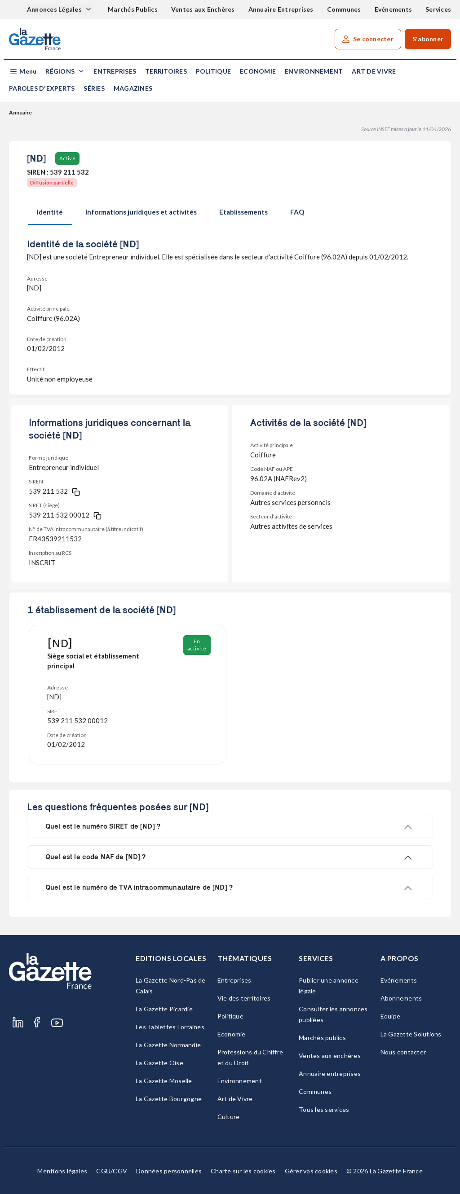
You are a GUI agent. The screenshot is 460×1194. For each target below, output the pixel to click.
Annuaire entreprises (330, 1073)
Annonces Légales (55, 9)
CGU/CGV (111, 1171)
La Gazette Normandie (168, 1045)
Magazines (133, 88)
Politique (213, 71)
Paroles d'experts (42, 88)
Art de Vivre (374, 71)
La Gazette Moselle (164, 1080)
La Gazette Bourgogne (169, 1098)
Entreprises (114, 71)
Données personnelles (169, 1171)
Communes (344, 9)
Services (438, 9)
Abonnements (401, 998)
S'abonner (427, 39)
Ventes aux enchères (330, 1055)
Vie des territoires (244, 998)
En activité (197, 644)
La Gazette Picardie (164, 1009)
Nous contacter (403, 1052)
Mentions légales (62, 1171)
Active (67, 158)
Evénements (393, 9)
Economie (258, 71)
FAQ (297, 212)
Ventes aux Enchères (203, 9)
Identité (50, 212)
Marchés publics (322, 1037)
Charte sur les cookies (243, 1171)
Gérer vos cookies (311, 1171)
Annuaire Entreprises (281, 9)
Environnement (314, 71)
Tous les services (324, 1109)
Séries (94, 88)
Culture (228, 1116)
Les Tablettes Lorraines (170, 1027)
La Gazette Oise (159, 1063)
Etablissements (243, 212)
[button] (22, 71)
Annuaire (20, 112)
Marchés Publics (133, 9)
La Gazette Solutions (411, 1034)
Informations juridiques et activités (141, 212)
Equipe (390, 1016)
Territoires (166, 71)
